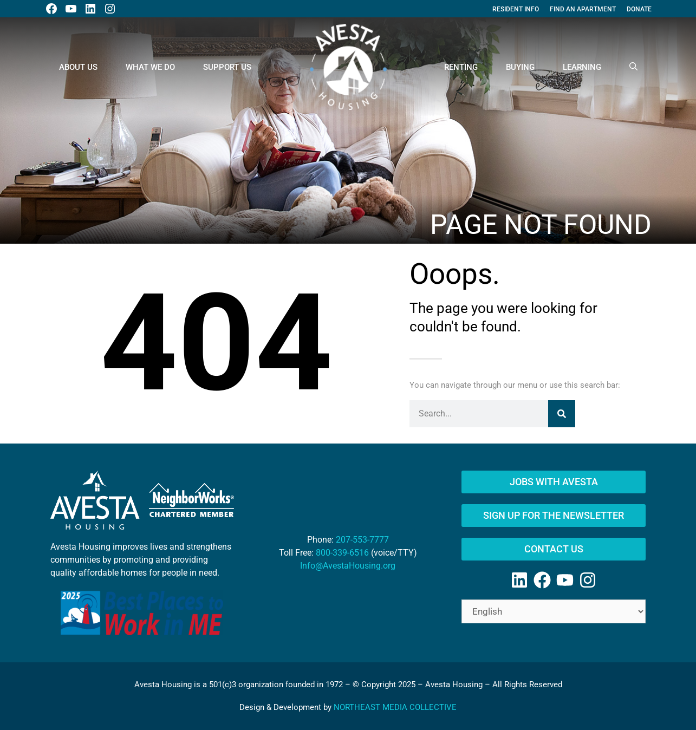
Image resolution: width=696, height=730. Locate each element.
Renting (461, 67)
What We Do (150, 67)
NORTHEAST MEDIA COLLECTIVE (395, 707)
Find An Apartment (583, 9)
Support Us (227, 67)
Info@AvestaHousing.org (347, 565)
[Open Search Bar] (633, 67)
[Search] (561, 413)
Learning (582, 67)
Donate (639, 9)
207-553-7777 (362, 540)
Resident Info (515, 9)
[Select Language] (553, 611)
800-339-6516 (342, 553)
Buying (520, 67)
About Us (78, 67)
